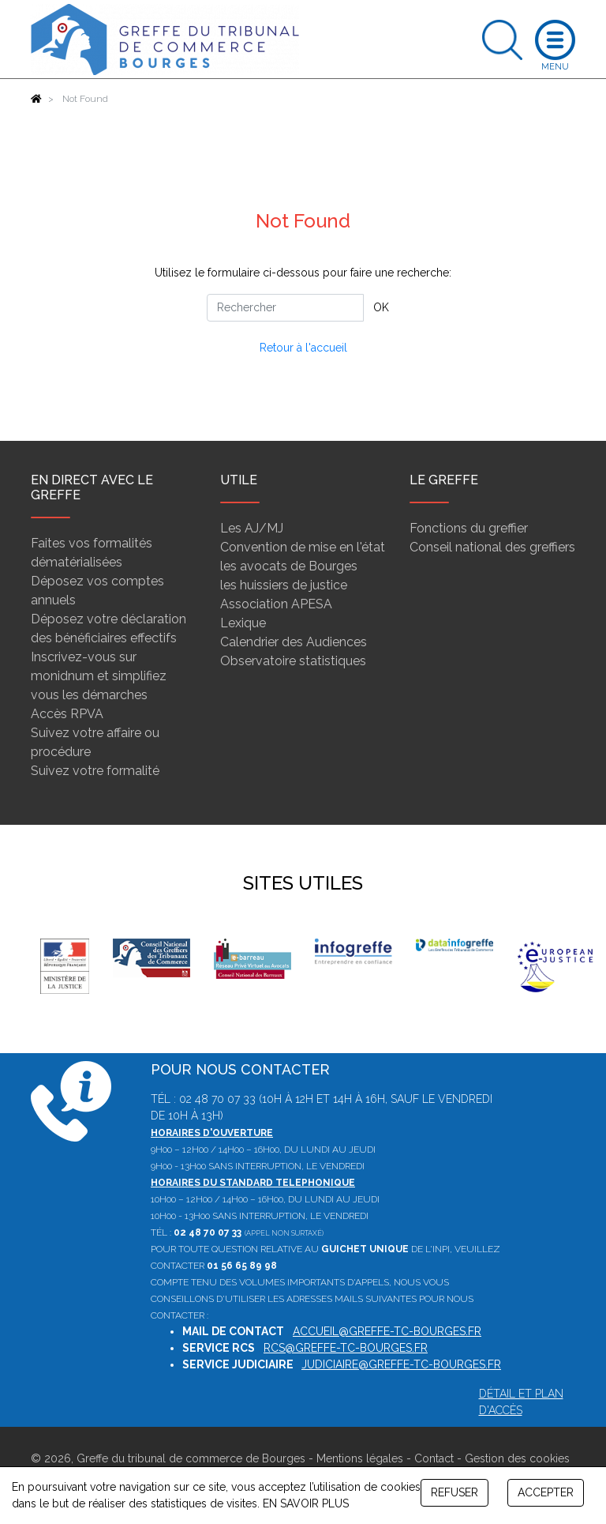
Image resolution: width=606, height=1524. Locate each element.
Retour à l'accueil (303, 347)
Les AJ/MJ (251, 528)
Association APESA (276, 603)
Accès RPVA (67, 713)
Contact (434, 1458)
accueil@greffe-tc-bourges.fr (387, 1331)
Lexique (243, 622)
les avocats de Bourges (288, 566)
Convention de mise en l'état (302, 547)
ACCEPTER (546, 1492)
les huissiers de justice (283, 585)
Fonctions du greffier (469, 528)
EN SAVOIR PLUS (306, 1503)
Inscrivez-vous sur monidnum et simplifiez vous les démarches (98, 675)
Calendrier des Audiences (293, 641)
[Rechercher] (285, 308)
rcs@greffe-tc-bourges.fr (346, 1347)
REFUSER (454, 1492)
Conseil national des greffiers (492, 547)
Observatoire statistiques (293, 660)
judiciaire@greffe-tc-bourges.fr (401, 1364)
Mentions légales (359, 1458)
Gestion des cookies (517, 1458)
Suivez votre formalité (95, 770)
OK (381, 307)
